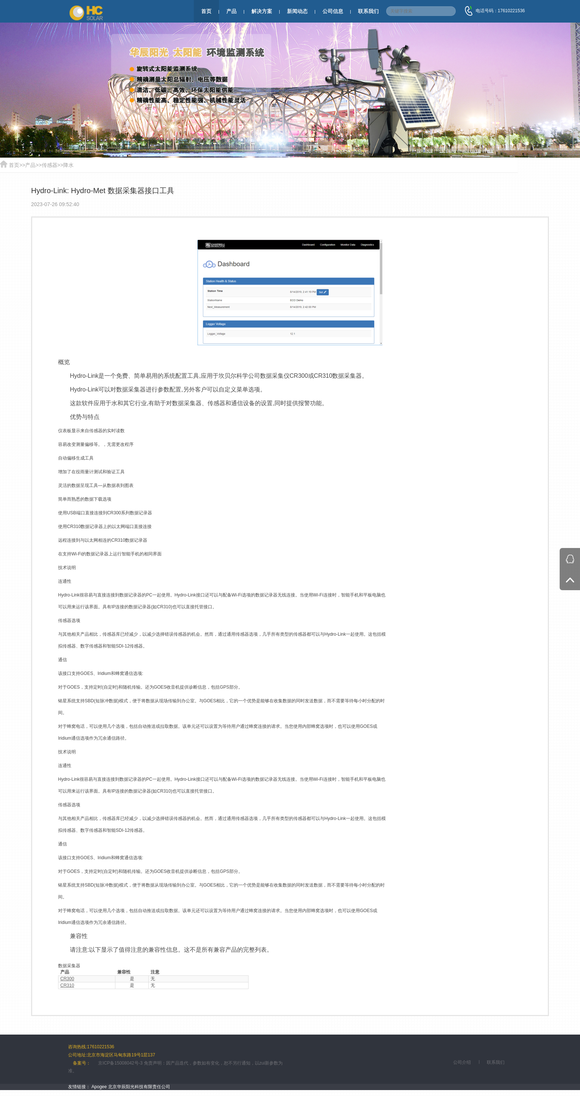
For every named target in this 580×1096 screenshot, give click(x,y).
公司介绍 (462, 1062)
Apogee (99, 1086)
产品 (231, 11)
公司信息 (333, 11)
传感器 (49, 165)
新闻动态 (297, 11)
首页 (206, 11)
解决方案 (262, 11)
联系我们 (368, 11)
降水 (68, 165)
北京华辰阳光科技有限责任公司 (139, 1086)
